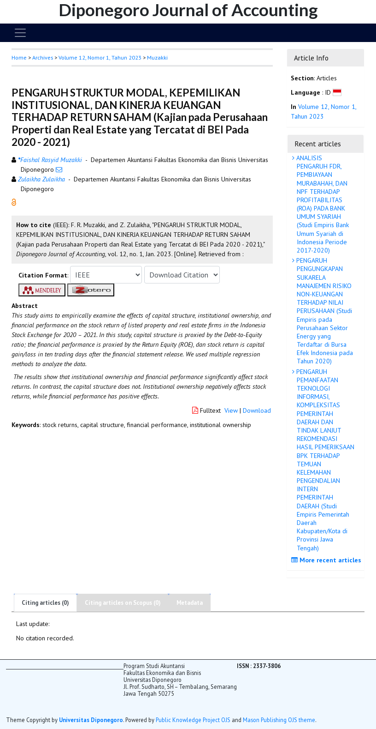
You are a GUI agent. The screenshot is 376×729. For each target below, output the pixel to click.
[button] (14, 202)
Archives (42, 57)
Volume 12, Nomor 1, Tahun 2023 (100, 57)
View (231, 410)
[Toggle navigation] (20, 33)
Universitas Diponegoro (91, 719)
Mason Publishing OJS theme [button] (279, 719)
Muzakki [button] (157, 57)
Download (257, 410)
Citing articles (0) (45, 603)
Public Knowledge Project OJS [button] (193, 719)
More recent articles (327, 560)
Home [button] (19, 57)
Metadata (189, 603)
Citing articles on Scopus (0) (123, 603)
